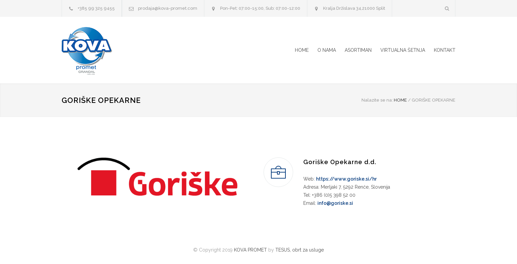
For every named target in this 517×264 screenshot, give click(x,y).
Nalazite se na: (377, 100)
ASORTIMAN (358, 50)
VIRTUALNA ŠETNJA (402, 50)
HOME (302, 50)
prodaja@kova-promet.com (167, 8)
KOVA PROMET (250, 250)
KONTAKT (444, 50)
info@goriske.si (335, 203)
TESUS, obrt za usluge (299, 250)
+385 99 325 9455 (96, 8)
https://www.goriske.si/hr (346, 179)
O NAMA (326, 50)
